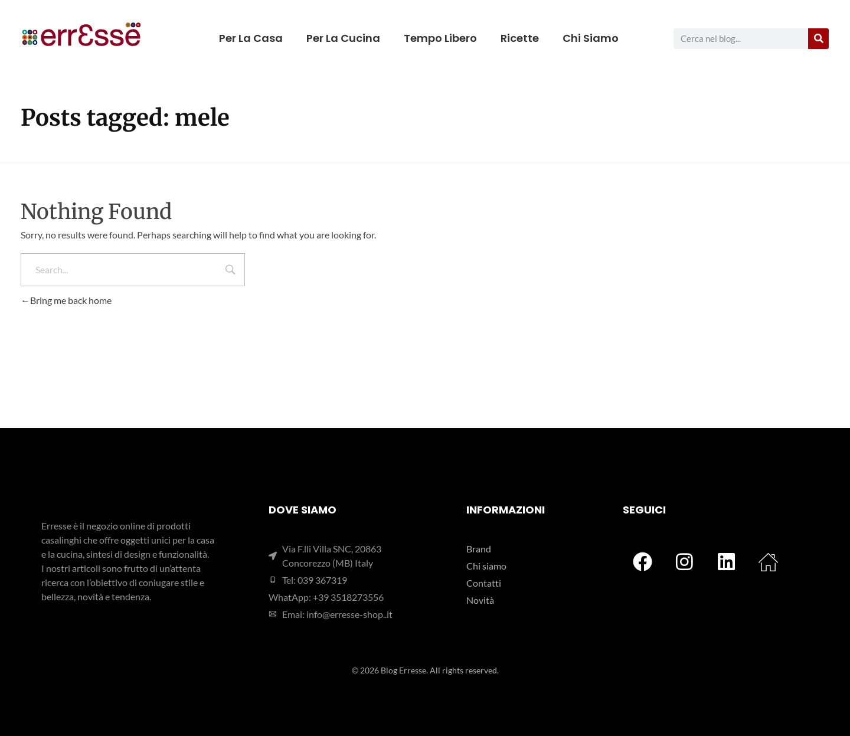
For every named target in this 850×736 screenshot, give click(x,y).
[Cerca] (818, 38)
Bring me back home (66, 300)
